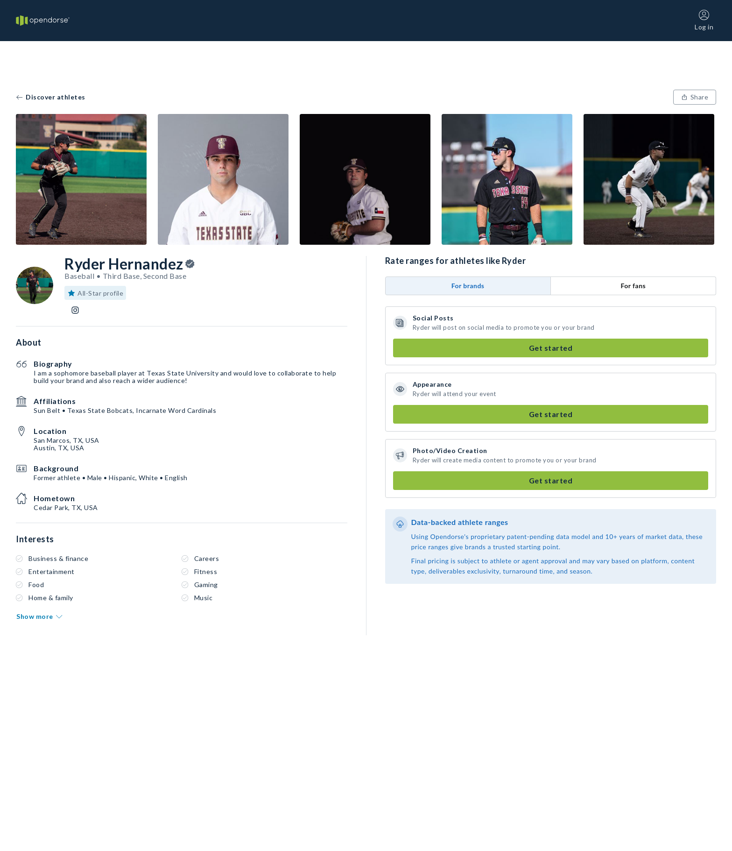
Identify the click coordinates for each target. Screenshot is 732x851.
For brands (468, 286)
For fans (633, 286)
